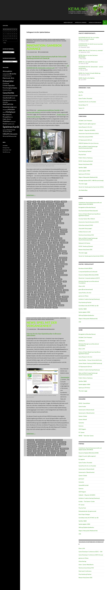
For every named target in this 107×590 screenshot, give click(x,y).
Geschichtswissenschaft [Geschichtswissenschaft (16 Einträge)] (10, 95)
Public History (56, 41)
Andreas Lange (40, 440)
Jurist (49, 242)
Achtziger (31, 440)
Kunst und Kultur (46, 41)
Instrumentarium (33, 238)
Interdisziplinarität (44, 240)
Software (46, 453)
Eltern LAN (82, 286)
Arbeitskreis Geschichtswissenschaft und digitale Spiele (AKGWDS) (90, 203)
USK (80, 322)
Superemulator (61, 455)
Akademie (49, 201)
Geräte (30, 225)
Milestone (55, 255)
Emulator (41, 444)
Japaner (43, 242)
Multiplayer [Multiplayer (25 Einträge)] (10, 112)
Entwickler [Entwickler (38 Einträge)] (8, 81)
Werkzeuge (31, 303)
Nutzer (58, 259)
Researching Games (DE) (85, 164)
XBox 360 (61, 305)
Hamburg (55, 229)
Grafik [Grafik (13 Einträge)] (13, 98)
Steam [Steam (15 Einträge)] (9, 130)
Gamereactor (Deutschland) (86, 409)
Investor (62, 240)
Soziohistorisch (51, 283)
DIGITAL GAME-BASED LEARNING (56, 39)
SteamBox (49, 288)
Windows (48, 303)
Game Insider (82, 406)
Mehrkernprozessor (54, 253)
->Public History (61, 114)
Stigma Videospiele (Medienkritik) (88, 177)
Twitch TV (81, 108)
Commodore (31, 210)
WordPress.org (6, 152)
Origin (62, 262)
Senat (29, 283)
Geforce (38, 223)
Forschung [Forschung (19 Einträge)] (6, 88)
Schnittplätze (40, 281)
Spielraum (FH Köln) (84, 174)
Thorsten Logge (60, 292)
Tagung (66, 290)
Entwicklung (64, 214)
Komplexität (56, 446)
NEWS (39, 319)
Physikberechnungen (61, 264)
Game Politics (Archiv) (85, 292)
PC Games (81, 432)
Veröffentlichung (33, 298)
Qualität (41, 275)
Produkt (30, 270)
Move (29, 450)
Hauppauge (31, 231)
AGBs (43, 201)
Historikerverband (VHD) (86, 136)
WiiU (42, 303)
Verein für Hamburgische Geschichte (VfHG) (91, 187)
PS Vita (37, 272)
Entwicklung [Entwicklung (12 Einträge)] (6, 83)
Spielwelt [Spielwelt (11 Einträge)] (5, 130)
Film (61, 218)
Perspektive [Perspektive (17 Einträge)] (7, 117)
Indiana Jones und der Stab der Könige (38, 236)
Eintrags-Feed (6, 147)
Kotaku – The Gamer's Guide (87, 501)
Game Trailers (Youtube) (85, 98)
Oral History (45, 450)
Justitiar (56, 242)
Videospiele (31, 301)
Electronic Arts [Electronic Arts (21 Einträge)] (8, 78)
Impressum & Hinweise (80, 22)
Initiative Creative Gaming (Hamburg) (89, 299)
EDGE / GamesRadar (84, 403)
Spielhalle (31, 455)
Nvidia (64, 259)
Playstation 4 (60, 266)
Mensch (65, 253)
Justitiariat (64, 242)
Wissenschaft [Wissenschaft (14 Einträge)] (12, 136)
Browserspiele (50, 208)
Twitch (34, 294)
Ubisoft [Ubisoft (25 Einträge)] (6, 134)
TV (28, 294)
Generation (60, 223)
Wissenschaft (31, 42)
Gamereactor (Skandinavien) (86, 413)
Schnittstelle (50, 281)
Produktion (39, 270)
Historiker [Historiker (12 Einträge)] (5, 102)
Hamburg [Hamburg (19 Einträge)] (6, 100)
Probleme (58, 268)
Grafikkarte (31, 229)
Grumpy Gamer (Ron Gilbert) (87, 219)
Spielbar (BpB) (83, 167)
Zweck (55, 307)
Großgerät (47, 229)
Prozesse (30, 272)
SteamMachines (58, 288)
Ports (44, 268)
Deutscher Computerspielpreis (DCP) (89, 278)
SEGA (65, 281)
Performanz (40, 264)
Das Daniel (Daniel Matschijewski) (88, 210)
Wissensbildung (32, 305)
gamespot (81, 479)
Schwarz (58, 281)
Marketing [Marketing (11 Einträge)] (5, 109)
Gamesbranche (50, 221)
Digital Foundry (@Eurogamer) (87, 124)
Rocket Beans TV (83, 105)
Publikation (59, 272)
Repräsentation (32, 279)
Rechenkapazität (62, 275)
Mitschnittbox (32, 257)
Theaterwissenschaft (41, 292)
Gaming (58, 221)
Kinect (41, 446)
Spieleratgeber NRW (84, 171)
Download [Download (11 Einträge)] (9, 76)
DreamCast (40, 214)
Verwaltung (51, 298)
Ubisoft (40, 294)
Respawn (41, 279)
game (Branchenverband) (86, 289)
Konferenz (52, 244)
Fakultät (54, 218)
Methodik (39, 255)
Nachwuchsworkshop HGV (86, 235)
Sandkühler (58, 279)
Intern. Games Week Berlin (86, 564)
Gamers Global (83, 416)
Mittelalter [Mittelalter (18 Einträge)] (11, 109)
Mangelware (62, 251)
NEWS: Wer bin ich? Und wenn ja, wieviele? (91, 50)
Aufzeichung (59, 203)
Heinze (57, 231)
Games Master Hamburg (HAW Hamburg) (90, 363)
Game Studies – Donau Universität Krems (90, 360)
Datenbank (47, 210)
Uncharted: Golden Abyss (52, 294)
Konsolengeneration (42, 247)
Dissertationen (60, 212)
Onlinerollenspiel (44, 262)
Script (39, 453)
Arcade (49, 440)
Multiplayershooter (33, 259)
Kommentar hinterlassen (46, 329)
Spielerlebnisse (43, 285)
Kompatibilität (43, 244)
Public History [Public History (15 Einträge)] (7, 119)
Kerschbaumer (32, 244)
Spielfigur (52, 285)
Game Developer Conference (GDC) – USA (90, 551)
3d (38, 201)
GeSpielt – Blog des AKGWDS (87, 130)
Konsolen (31, 247)
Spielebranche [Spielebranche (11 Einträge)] (11, 124)
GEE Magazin (82, 429)
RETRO (43, 319)
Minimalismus (64, 448)
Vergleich (65, 296)
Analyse (57, 201)
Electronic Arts (54, 214)
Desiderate (55, 210)
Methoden (31, 255)
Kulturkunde (44, 249)
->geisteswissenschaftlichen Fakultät (48, 110)
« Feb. (4, 42)
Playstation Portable (34, 268)
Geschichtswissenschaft (46, 227)
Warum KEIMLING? (68, 22)
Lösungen (48, 251)
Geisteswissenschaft (49, 223)
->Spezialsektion (64, 377)
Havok (38, 231)
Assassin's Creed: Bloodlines (46, 203)
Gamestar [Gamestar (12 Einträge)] (5, 90)
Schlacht (30, 281)
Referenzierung (46, 277)
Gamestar (81, 422)
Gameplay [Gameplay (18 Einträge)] (13, 88)
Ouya (29, 264)
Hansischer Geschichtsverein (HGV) (89, 133)
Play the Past (82, 154)
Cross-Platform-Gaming (39, 39)
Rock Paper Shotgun (84, 514)
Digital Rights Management (46, 212)
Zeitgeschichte (40, 307)
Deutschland (64, 210)
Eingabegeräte (32, 444)
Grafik (55, 444)
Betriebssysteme (57, 440)
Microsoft (47, 255)
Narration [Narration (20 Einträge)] (6, 115)
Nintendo (44, 259)
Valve (58, 296)
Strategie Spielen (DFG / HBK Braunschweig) (91, 180)
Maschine (37, 253)
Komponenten (32, 448)
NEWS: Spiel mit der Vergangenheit (42, 324)
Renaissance (56, 277)
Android (64, 201)
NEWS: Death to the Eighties (87, 78)
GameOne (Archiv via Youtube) (87, 101)
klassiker (48, 446)
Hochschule (45, 234)
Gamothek (31, 223)
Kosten (62, 247)
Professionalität (61, 270)
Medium (44, 253)
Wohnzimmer (52, 305)
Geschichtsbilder (32, 227)
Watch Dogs (40, 301)
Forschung (31, 221)
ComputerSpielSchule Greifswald (88, 271)
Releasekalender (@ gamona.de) (87, 511)
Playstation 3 (50, 266)
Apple (34, 203)
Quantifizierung (50, 275)
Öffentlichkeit (32, 262)
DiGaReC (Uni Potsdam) (85, 120)
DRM (46, 214)
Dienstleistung (32, 212)
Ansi (29, 203)
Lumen (54, 251)
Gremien (40, 229)
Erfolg (30, 216)
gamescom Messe (83, 296)
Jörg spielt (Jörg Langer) (85, 228)
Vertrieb (43, 298)
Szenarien (58, 290)
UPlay (52, 296)
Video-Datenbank (62, 298)
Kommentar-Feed (7, 150)
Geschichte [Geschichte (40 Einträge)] (8, 92)
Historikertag (82, 561)
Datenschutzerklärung (95, 22)
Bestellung (52, 205)
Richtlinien (49, 279)
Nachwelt (36, 450)
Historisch (64, 231)
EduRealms (82, 340)
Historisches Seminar (33, 234)
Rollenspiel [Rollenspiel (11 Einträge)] (12, 121)
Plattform (31, 266)
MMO (49, 257)
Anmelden (5, 145)
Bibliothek (61, 205)
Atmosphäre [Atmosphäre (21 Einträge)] (7, 71)
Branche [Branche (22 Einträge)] (13, 74)
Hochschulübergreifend (57, 234)
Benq (35, 205)
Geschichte (37, 225)
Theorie (51, 292)
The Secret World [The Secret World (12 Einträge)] (7, 131)
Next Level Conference (85, 571)
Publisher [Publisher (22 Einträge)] (6, 121)
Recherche (31, 277)
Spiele (59, 283)
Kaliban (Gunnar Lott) (85, 231)
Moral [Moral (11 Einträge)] (4, 112)
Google (58, 227)
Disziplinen (31, 214)
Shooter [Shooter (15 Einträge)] (5, 124)
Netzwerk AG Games (84, 243)
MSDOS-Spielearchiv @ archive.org (88, 143)
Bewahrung (31, 442)
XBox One (30, 307)
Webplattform (55, 301)
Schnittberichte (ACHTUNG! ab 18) (88, 305)
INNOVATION (36, 41)
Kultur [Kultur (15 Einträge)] (15, 107)
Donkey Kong (62, 442)
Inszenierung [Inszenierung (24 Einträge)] (8, 107)
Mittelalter (42, 257)
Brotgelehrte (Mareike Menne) (87, 207)
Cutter (39, 210)
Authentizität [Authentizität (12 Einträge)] (6, 74)
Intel (51, 238)
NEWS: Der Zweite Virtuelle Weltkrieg (89, 73)
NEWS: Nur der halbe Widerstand (88, 62)
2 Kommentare (44, 52)
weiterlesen (31, 195)
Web (47, 301)
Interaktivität (32, 240)
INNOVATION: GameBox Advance (44, 47)
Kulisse (36, 249)
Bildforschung (32, 208)
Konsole (60, 244)
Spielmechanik (61, 285)
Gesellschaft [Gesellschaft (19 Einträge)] (7, 98)
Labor (59, 249)
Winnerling (57, 303)
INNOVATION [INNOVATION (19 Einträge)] (8, 104)
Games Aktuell (83, 419)
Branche (29, 39)
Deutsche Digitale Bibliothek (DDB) (89, 275)
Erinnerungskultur (39, 216)
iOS (29, 242)
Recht (37, 277)
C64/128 (58, 208)
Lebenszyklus (31, 251)
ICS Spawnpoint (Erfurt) (85, 140)
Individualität (55, 236)
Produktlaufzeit (49, 270)
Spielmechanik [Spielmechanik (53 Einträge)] (11, 126)
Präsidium (51, 268)
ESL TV (81, 95)
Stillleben (41, 290)
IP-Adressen (35, 242)
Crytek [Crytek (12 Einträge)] (4, 76)
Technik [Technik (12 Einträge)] (13, 130)
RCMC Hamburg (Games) (86, 161)
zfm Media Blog (83, 190)
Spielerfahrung (32, 285)
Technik (63, 41)
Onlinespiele (54, 262)
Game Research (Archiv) (85, 127)
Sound (53, 453)
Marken (30, 253)
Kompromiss (41, 448)
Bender (30, 205)
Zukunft (48, 307)
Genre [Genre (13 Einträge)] (10, 90)
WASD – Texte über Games (86, 435)
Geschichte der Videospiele (50, 225)
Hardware (30, 41)
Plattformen (40, 266)
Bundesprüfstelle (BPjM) (85, 268)
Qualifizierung (32, 275)
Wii (37, 303)
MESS (57, 448)
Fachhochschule (32, 218)
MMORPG (55, 257)
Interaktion (58, 238)
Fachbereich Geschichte (54, 216)
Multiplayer (63, 257)
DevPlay (81, 92)
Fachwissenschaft (45, 218)
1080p (29, 201)
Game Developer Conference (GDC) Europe (91, 555)
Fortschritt (40, 221)
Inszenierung (43, 238)
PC (34, 264)
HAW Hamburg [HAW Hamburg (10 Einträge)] (13, 100)
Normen (52, 259)
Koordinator (54, 247)
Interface (54, 240)
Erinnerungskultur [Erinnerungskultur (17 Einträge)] (9, 85)
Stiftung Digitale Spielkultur (86, 315)
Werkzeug (64, 301)
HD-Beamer (50, 231)
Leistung (40, 251)
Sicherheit (36, 283)
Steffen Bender (32, 290)
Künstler (52, 249)
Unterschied (45, 296)
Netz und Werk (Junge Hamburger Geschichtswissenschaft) (88, 147)
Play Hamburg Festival (85, 151)
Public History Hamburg (85, 158)
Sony (43, 283)
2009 (34, 201)
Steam (42, 288)
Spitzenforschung (33, 288)
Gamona (81, 426)
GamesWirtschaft (83, 485)
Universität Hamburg (34, 296)
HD (43, 231)
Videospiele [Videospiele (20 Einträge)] (13, 134)
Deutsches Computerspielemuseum (46, 442)
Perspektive (50, 264)
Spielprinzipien (50, 455)
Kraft (29, 249)
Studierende (50, 290)
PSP (42, 272)
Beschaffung (43, 205)
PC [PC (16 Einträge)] (11, 114)
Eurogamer (82, 459)
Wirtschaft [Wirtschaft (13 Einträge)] (6, 136)
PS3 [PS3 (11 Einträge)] (12, 117)
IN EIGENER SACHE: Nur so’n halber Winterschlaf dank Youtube (89, 38)
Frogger (48, 444)
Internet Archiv (32, 446)
